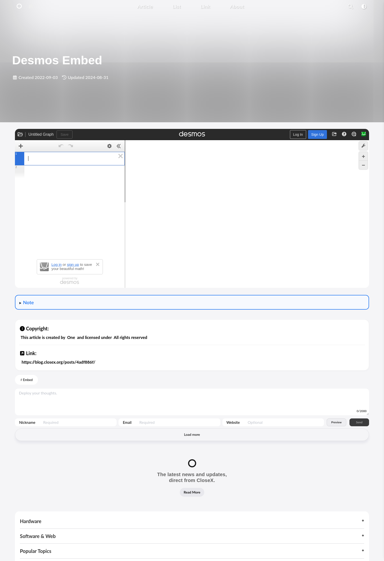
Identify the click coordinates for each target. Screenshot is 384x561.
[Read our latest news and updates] (192, 480)
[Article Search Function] (350, 6)
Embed (28, 380)
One (71, 337)
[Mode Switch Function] (364, 6)
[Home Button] (30, 6)
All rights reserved (130, 337)
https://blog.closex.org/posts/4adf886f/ (58, 362)
